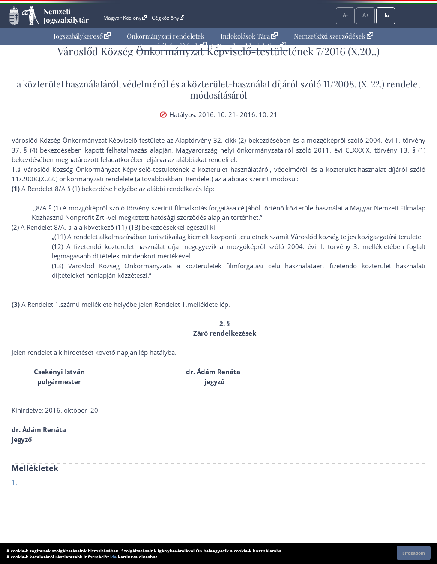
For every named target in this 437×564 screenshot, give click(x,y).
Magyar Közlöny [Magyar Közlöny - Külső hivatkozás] (125, 17)
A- (345, 15)
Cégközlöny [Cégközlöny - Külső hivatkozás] (168, 17)
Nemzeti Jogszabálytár (66, 15)
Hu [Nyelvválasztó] (385, 15)
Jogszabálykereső (82, 36)
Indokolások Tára (249, 36)
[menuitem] (82, 36)
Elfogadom (413, 553)
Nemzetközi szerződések (333, 36)
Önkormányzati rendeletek (165, 36)
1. (14, 482)
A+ (365, 15)
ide (113, 557)
